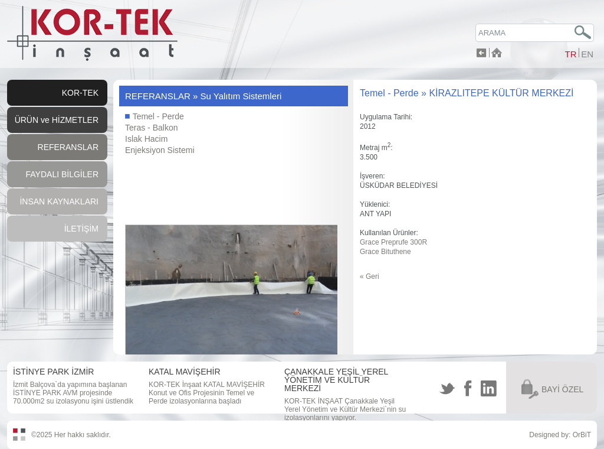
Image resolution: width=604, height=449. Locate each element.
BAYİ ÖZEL (562, 389)
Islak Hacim (146, 139)
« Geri (369, 276)
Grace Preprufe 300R (393, 242)
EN (587, 54)
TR (570, 54)
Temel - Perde (154, 116)
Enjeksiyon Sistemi (160, 150)
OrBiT (582, 435)
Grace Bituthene (385, 252)
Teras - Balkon (151, 127)
